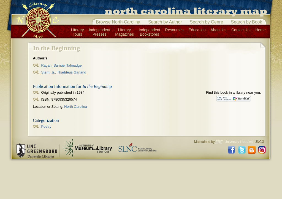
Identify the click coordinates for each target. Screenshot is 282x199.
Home (260, 30)
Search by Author (165, 22)
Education (196, 30)
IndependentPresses (99, 32)
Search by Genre (206, 22)
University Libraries (238, 142)
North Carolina (75, 106)
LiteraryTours (77, 32)
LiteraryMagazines (124, 32)
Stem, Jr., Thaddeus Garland (63, 72)
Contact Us (240, 30)
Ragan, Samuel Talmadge (61, 65)
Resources (174, 30)
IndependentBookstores (149, 32)
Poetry (46, 126)
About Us (219, 30)
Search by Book (246, 22)
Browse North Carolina (118, 22)
